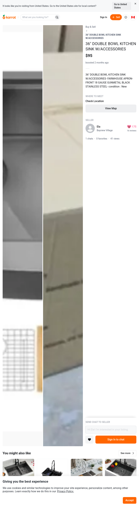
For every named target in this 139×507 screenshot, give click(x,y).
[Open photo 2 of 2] (63, 235)
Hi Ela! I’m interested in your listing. (111, 430)
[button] (127, 453)
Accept (129, 500)
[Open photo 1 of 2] (22, 235)
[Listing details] (111, 221)
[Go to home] (9, 17)
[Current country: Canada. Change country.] (133, 17)
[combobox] (37, 17)
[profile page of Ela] (90, 128)
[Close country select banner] (135, 3)
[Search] (57, 17)
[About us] (126, 17)
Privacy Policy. (65, 491)
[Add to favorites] (89, 440)
